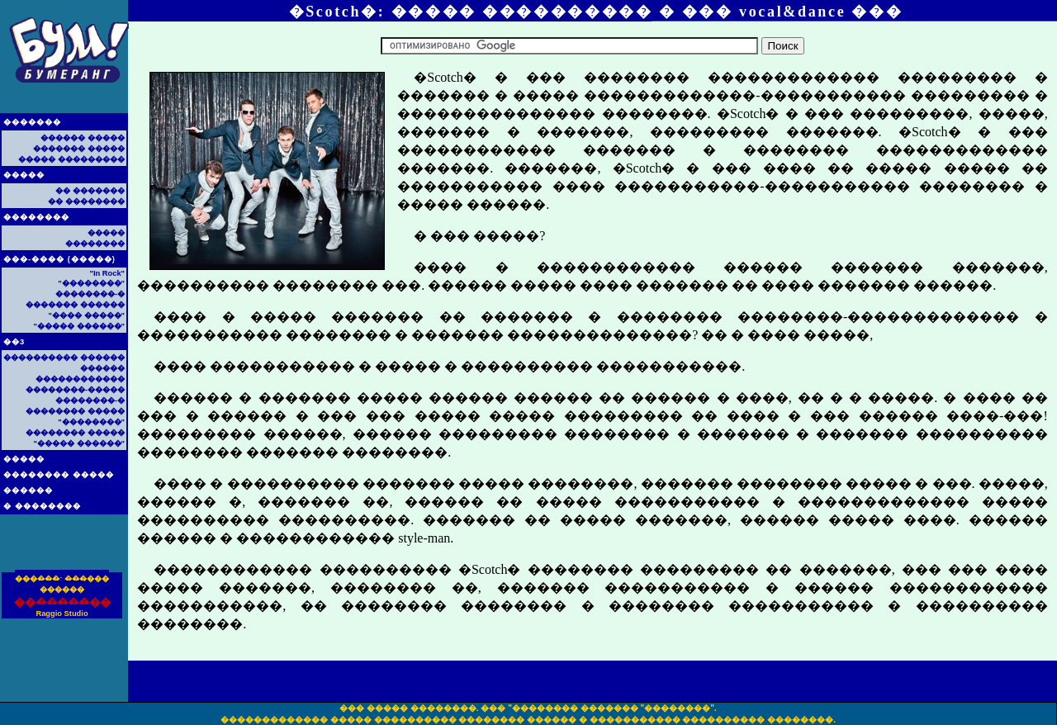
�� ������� (90, 191)
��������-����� (75, 390)
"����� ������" (79, 326)
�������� (36, 217)
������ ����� (82, 138)
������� (32, 122)
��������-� (90, 294)
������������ (80, 379)
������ (28, 490)
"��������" (91, 283)
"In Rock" (107, 273)
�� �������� (86, 201)
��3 (14, 342)
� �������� (42, 506)
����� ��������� (71, 159)
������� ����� (79, 149)
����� (24, 175)
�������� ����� (58, 475)
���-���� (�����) (59, 259)
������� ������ (75, 305)
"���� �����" (87, 315)
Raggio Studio (62, 613)
